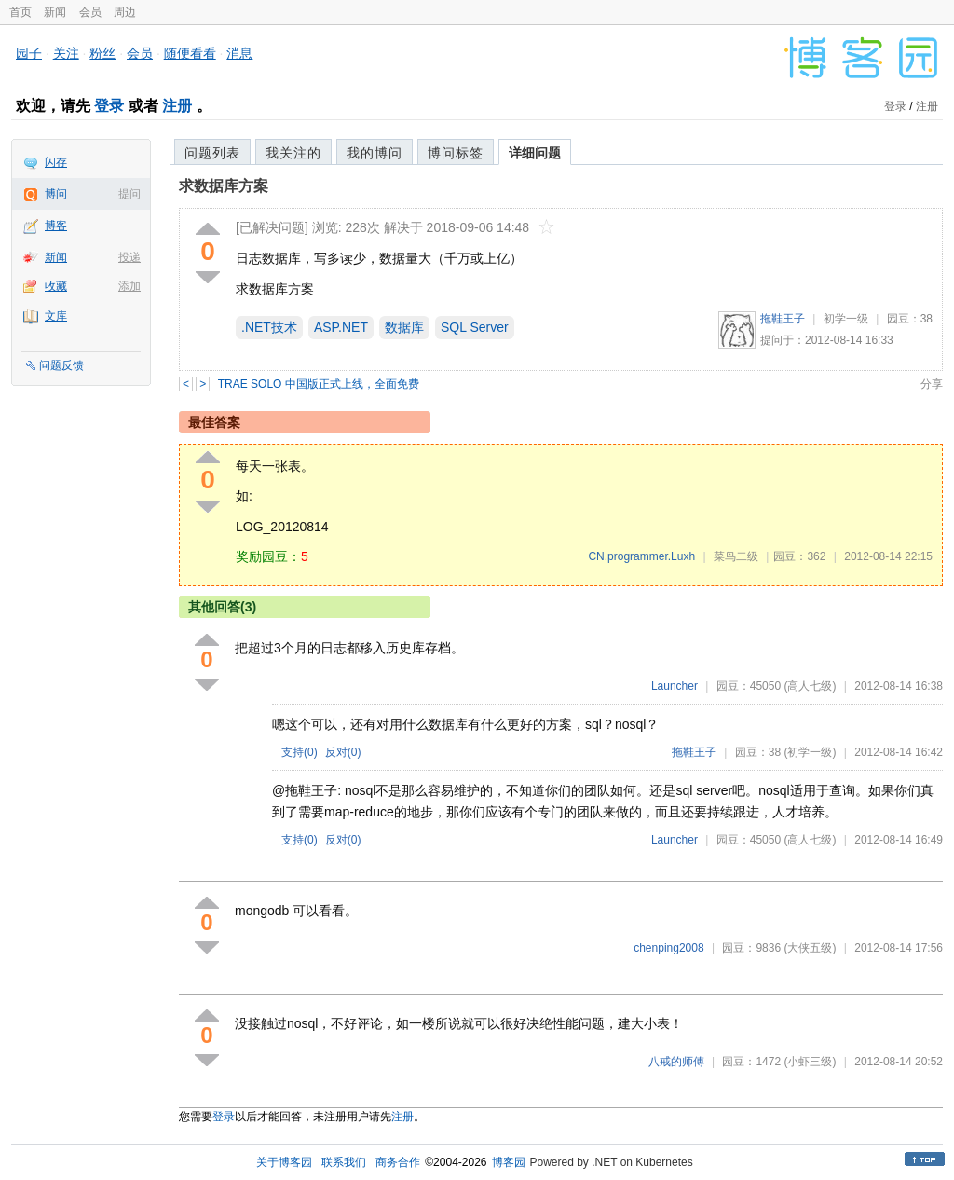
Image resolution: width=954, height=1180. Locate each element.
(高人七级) (810, 686)
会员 (90, 12)
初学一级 (846, 318)
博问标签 (456, 152)
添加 (129, 286)
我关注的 (293, 152)
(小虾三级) (810, 1061)
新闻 (55, 12)
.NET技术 (269, 327)
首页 (20, 12)
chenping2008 (668, 947)
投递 (129, 257)
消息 (239, 53)
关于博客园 (284, 1162)
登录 (109, 106)
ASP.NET (341, 327)
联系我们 (343, 1162)
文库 (56, 315)
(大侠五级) (810, 947)
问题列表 (212, 152)
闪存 (56, 162)
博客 (56, 225)
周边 (125, 12)
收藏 (56, 286)
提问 (129, 193)
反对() (343, 752)
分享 (931, 384)
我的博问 (374, 152)
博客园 (508, 1162)
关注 (66, 53)
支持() (299, 752)
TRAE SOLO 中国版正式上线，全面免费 (318, 384)
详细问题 (535, 152)
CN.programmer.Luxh (641, 556)
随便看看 (190, 53)
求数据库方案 (223, 186)
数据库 (404, 327)
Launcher (674, 686)
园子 (29, 53)
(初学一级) (810, 752)
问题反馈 (61, 365)
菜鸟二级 (736, 556)
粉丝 (102, 53)
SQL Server (475, 327)
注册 (177, 106)
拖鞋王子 (782, 318)
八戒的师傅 (676, 1061)
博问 (56, 193)
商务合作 (397, 1162)
